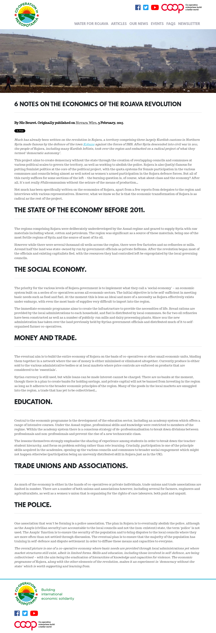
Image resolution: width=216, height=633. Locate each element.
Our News (138, 23)
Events (157, 23)
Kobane (88, 144)
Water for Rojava (91, 23)
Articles (119, 23)
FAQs (171, 23)
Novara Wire (86, 123)
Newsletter (189, 23)
